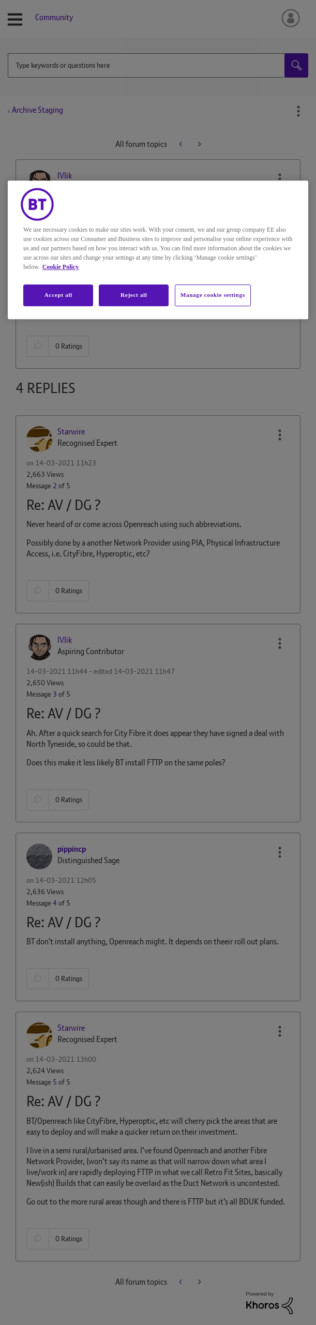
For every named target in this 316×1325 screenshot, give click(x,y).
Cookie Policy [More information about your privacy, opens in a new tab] (60, 266)
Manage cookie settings (212, 295)
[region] (158, 249)
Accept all (58, 295)
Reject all (134, 295)
